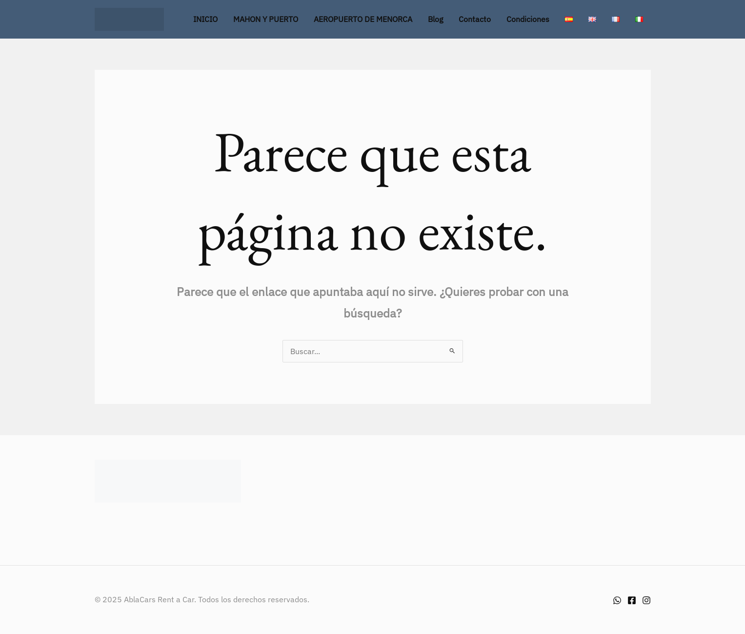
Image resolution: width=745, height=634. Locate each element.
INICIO (205, 19)
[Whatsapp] (617, 600)
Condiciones (527, 19)
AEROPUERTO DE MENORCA (363, 19)
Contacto (475, 19)
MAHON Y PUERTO (265, 19)
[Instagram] (646, 600)
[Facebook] (631, 600)
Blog (435, 19)
